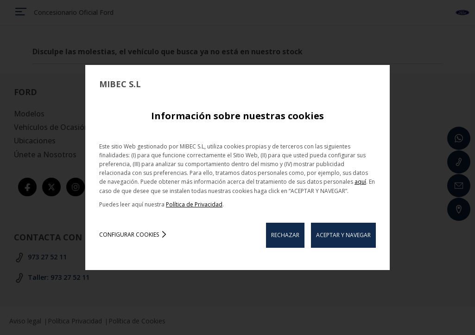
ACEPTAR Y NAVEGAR (343, 235)
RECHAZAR (285, 235)
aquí (360, 182)
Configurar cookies (129, 234)
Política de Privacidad (194, 204)
